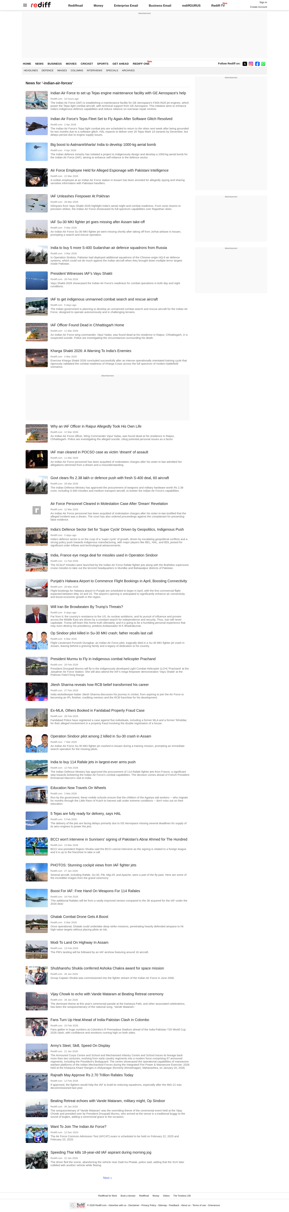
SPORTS (103, 63)
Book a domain (128, 1196)
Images (62, 70)
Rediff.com (101, 1205)
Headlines (31, 70)
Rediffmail (75, 5)
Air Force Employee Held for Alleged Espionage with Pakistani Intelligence (110, 170)
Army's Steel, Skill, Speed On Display (80, 1046)
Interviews (94, 70)
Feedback (174, 1205)
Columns (77, 70)
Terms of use (199, 1205)
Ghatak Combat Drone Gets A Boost (79, 917)
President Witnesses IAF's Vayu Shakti (81, 273)
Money (98, 5)
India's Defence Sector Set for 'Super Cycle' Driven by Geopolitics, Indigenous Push (117, 529)
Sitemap (162, 1205)
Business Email (160, 5)
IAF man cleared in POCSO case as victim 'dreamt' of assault (99, 452)
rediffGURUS (191, 5)
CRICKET (87, 63)
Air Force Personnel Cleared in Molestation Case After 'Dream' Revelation (109, 504)
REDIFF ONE (141, 63)
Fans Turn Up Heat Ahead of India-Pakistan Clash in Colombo (100, 1020)
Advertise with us (117, 1205)
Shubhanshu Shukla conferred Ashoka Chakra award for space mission (107, 968)
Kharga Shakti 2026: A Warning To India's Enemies (91, 351)
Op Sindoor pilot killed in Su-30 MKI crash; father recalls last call (102, 633)
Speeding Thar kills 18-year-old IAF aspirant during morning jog (101, 1152)
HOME (27, 63)
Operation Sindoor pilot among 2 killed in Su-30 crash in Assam (101, 736)
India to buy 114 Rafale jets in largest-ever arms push (93, 762)
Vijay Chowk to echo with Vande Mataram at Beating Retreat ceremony (107, 994)
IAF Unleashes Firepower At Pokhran (80, 196)
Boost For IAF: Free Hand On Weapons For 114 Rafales (95, 891)
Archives (128, 70)
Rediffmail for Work (107, 1196)
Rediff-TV (218, 5)
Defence (48, 70)
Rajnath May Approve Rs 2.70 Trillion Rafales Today (92, 1075)
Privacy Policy (148, 1205)
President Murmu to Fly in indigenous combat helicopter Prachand (103, 659)
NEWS (39, 63)
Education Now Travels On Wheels (78, 788)
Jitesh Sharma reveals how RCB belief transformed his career (100, 685)
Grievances (214, 1205)
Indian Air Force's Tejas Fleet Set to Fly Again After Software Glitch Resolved (111, 119)
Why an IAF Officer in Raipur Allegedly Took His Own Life (96, 426)
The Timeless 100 (182, 1196)
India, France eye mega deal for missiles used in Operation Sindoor (104, 555)
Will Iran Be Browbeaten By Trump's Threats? (87, 607)
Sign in (263, 2)
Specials (112, 70)
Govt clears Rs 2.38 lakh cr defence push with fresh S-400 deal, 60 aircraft (110, 478)
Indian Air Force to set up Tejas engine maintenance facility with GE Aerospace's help (118, 93)
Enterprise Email (126, 5)
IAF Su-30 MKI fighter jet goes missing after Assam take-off (98, 222)
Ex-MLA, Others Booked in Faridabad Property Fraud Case (98, 710)
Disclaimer (133, 1205)
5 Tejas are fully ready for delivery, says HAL (86, 813)
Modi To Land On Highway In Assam (79, 942)
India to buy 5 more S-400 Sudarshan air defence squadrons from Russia (109, 248)
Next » (107, 1177)
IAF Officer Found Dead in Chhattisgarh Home (87, 325)
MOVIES (71, 63)
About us (185, 1205)
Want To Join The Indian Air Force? (78, 1127)
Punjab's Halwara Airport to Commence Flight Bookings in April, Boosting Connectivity (119, 581)
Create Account (258, 7)
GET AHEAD (120, 63)
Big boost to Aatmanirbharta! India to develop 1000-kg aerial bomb (103, 145)
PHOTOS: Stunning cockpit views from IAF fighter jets (93, 865)
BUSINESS (55, 63)
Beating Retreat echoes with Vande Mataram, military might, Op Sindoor (108, 1101)
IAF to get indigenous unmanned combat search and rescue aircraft (104, 299)
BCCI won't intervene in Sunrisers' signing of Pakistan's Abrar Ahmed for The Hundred (119, 839)
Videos (166, 1196)
